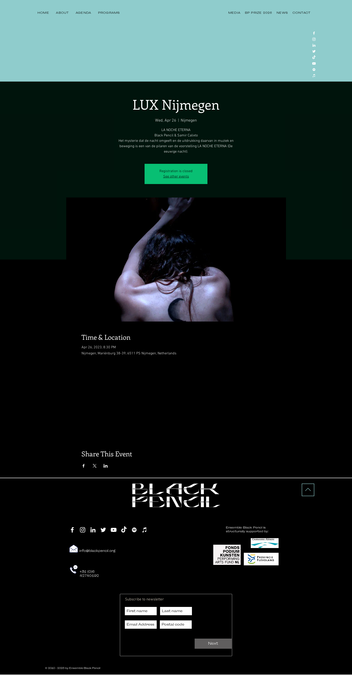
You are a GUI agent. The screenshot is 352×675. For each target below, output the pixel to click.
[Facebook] (314, 33)
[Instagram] (314, 39)
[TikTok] (314, 57)
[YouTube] (314, 63)
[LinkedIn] (314, 45)
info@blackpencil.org (97, 551)
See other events (176, 176)
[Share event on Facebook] (83, 466)
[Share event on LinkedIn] (105, 466)
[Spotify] (314, 69)
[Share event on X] (94, 466)
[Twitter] (314, 51)
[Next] (213, 644)
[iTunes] (314, 75)
